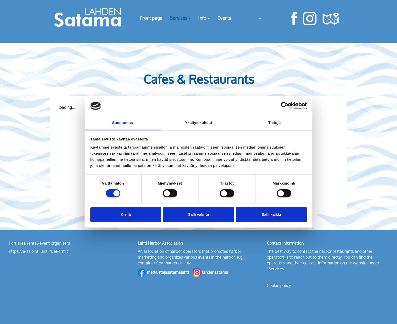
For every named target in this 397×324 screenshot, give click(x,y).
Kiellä (126, 214)
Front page (151, 18)
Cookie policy (279, 285)
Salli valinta (198, 214)
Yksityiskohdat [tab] (198, 122)
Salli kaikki (271, 214)
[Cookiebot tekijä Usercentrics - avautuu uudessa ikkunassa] (285, 106)
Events (224, 18)
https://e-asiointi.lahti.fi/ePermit (38, 251)
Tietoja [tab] (274, 122)
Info (204, 18)
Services (180, 18)
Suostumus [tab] (122, 122)
